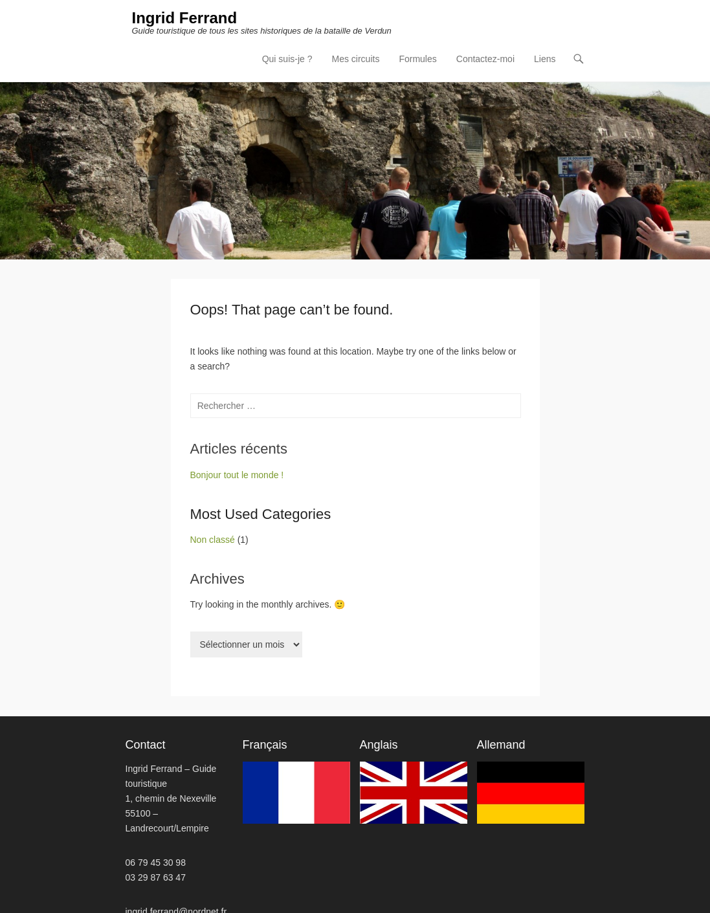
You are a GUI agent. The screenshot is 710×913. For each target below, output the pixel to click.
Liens (544, 58)
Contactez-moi (485, 58)
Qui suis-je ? (287, 58)
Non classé (212, 539)
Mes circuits (356, 58)
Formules (417, 58)
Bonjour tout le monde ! (237, 474)
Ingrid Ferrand (184, 18)
